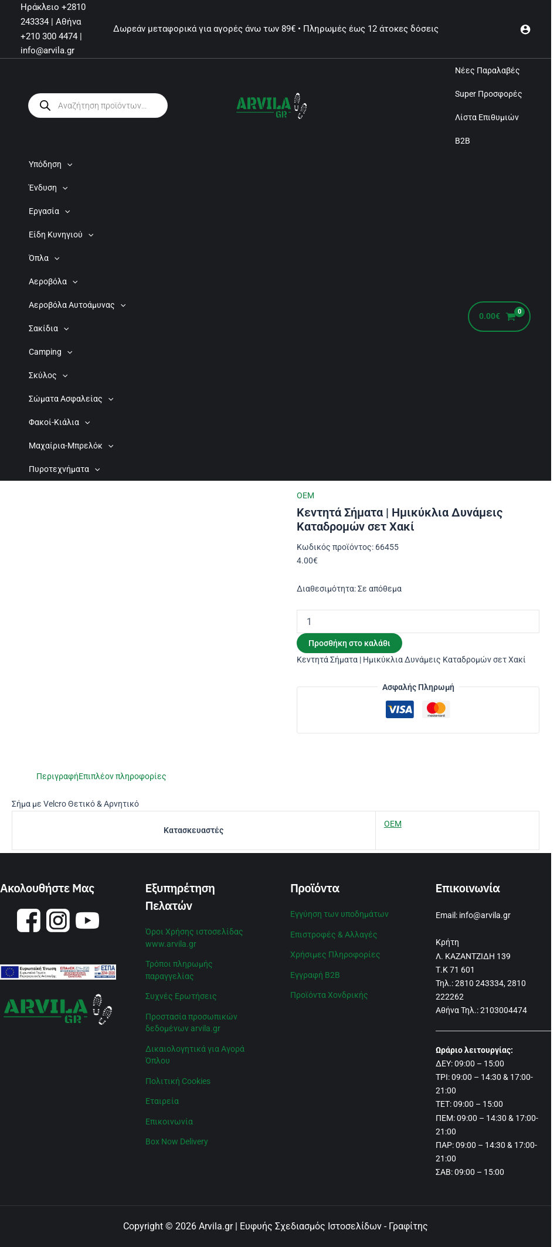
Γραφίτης (408, 1226)
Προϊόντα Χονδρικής (329, 993)
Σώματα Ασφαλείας (71, 398)
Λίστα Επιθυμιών (487, 117)
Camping (50, 351)
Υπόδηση (50, 164)
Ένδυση (48, 187)
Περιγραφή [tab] (57, 776)
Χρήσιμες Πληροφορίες (335, 954)
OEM (305, 495)
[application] (67, 164)
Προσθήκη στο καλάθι (349, 643)
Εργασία (49, 211)
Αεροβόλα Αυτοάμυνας (77, 305)
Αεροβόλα (53, 281)
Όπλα (44, 258)
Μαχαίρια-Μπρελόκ (71, 445)
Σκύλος (48, 375)
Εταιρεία (162, 1097)
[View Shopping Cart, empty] (499, 316)
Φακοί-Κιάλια (59, 422)
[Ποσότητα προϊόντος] (418, 621)
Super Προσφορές (488, 93)
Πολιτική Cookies (177, 1077)
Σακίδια (49, 328)
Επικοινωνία (169, 1117)
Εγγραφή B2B (315, 973)
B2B (462, 140)
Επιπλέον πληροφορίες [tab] (123, 776)
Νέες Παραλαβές (487, 70)
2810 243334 (479, 983)
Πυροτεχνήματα (64, 469)
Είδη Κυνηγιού (61, 234)
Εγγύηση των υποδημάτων (339, 914)
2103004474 (503, 1010)
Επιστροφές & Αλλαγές (334, 934)
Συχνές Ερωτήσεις (181, 994)
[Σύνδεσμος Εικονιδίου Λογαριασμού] (525, 29)
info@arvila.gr (485, 915)
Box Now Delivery (176, 1136)
